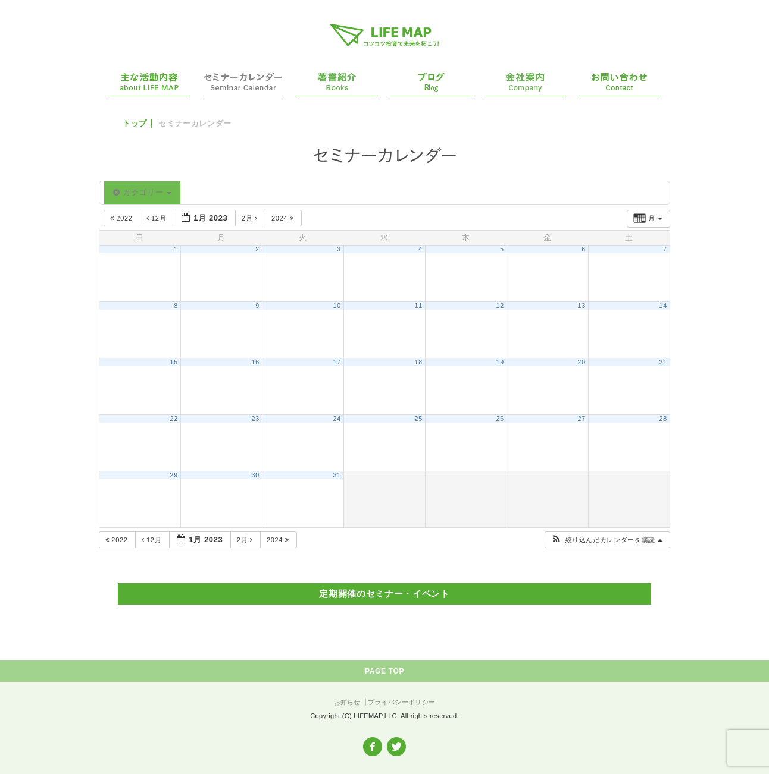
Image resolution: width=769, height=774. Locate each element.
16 (256, 362)
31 (337, 475)
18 (419, 362)
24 (337, 418)
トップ (135, 123)
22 (174, 418)
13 (582, 305)
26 (500, 418)
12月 (157, 218)
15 (174, 362)
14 (663, 305)
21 (663, 362)
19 (500, 362)
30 (256, 475)
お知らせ (347, 702)
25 (419, 418)
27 (582, 418)
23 (256, 418)
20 (582, 362)
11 (419, 305)
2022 (122, 218)
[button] (606, 540)
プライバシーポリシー (401, 702)
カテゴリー (142, 192)
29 (174, 475)
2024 (283, 218)
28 (663, 418)
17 (337, 362)
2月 (251, 218)
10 (337, 305)
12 (500, 305)
